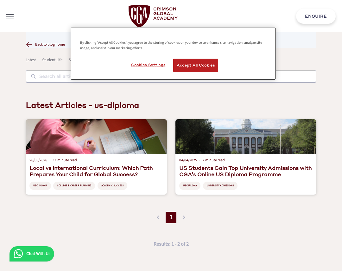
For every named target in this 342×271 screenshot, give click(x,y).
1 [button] (171, 217)
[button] (158, 217)
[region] (173, 53)
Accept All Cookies (196, 65)
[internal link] (316, 16)
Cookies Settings (148, 64)
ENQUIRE (316, 16)
